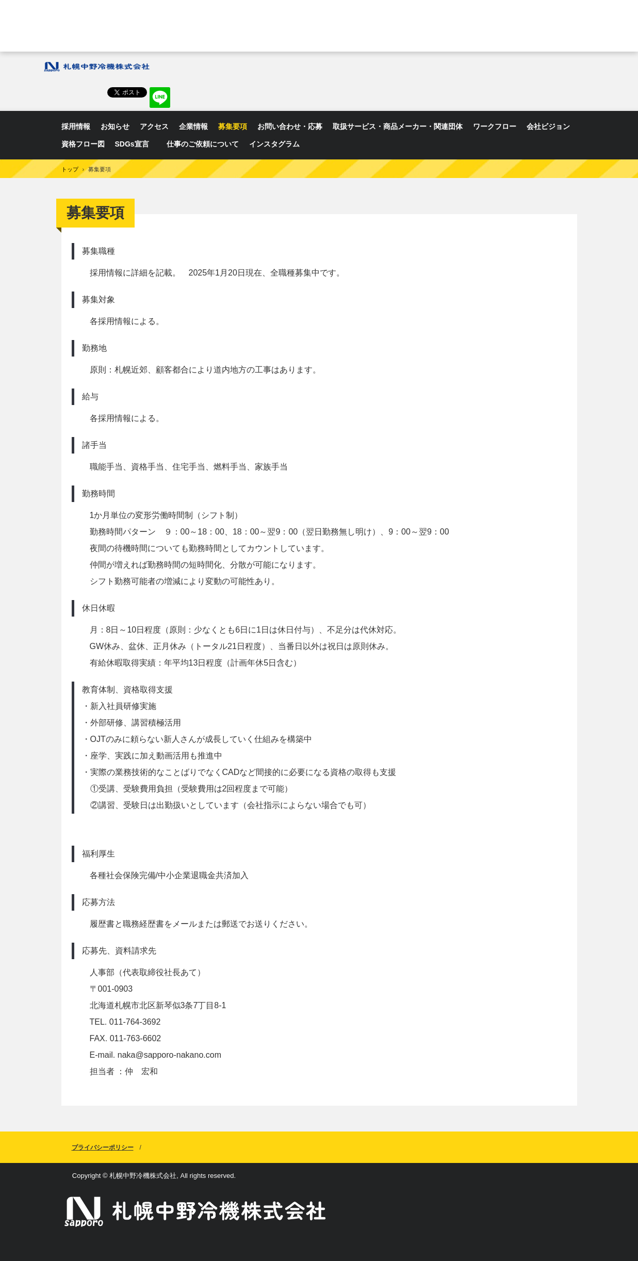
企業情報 (193, 126)
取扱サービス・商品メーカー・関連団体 (398, 126)
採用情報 (75, 126)
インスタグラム (274, 144)
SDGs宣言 (135, 144)
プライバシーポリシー (103, 1147)
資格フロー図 (83, 144)
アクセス (154, 126)
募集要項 (232, 126)
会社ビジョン (548, 126)
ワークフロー (494, 126)
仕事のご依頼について (203, 144)
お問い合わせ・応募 (289, 126)
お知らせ (115, 126)
